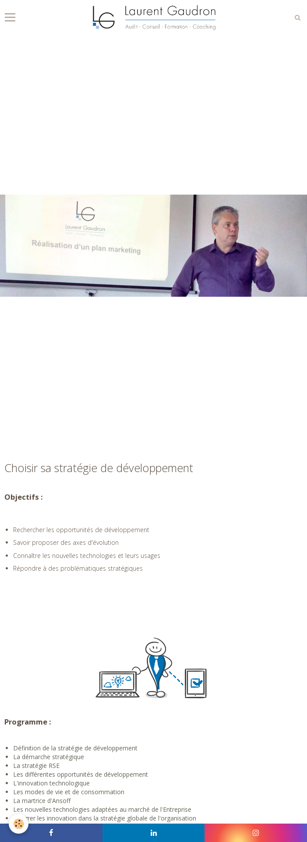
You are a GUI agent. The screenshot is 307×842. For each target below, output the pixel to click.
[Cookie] (18, 824)
